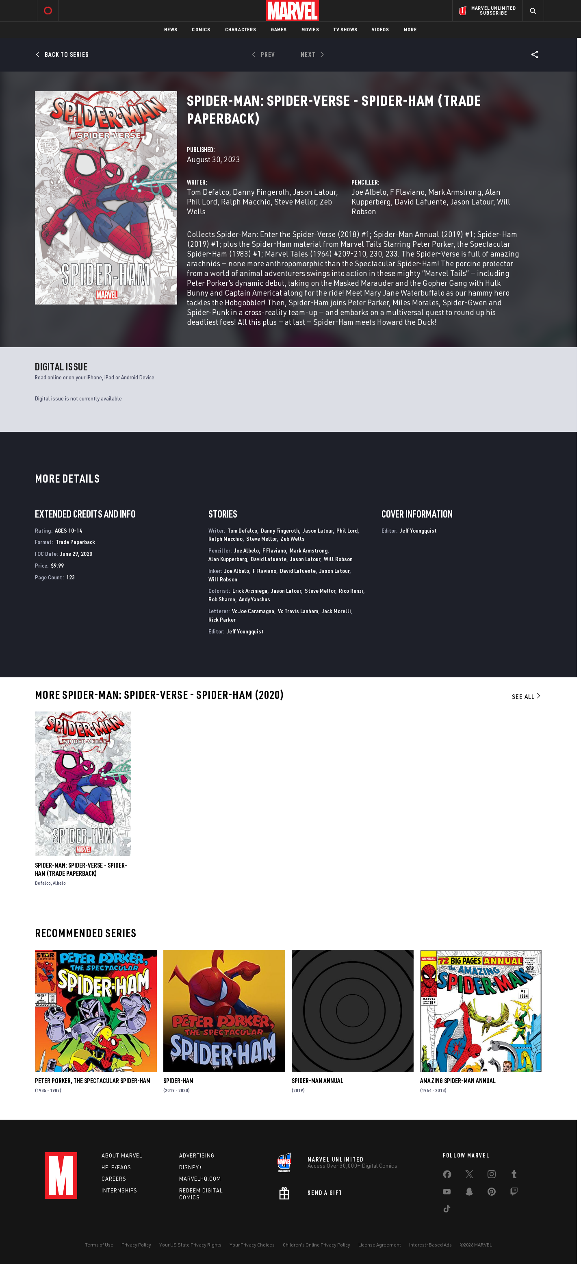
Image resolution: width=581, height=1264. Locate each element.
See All (527, 696)
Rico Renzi (351, 590)
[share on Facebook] (447, 1176)
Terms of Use (99, 1245)
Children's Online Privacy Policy (316, 1245)
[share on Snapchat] (469, 1193)
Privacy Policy (136, 1245)
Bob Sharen (221, 599)
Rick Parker (222, 619)
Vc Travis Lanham (298, 610)
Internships (119, 1190)
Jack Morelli (336, 610)
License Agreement (379, 1245)
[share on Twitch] (514, 1193)
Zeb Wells (292, 538)
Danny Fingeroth (261, 191)
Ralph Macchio (246, 201)
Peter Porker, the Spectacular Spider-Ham (92, 1081)
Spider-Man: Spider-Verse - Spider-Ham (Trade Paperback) (81, 869)
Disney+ (190, 1167)
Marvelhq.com (200, 1178)
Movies (310, 29)
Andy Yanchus (254, 599)
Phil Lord (202, 201)
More (410, 29)
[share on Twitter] (469, 1176)
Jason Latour (314, 191)
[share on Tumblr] (514, 1176)
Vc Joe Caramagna (253, 610)
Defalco (43, 883)
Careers (114, 1178)
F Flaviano (407, 191)
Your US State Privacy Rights (190, 1245)
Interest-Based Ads (430, 1245)
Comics (201, 29)
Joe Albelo (368, 191)
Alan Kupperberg (227, 558)
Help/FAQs (116, 1167)
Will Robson (338, 558)
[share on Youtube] (447, 1193)
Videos (380, 29)
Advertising (197, 1155)
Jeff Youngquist (245, 631)
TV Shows (346, 29)
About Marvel (122, 1155)
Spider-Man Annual (317, 1081)
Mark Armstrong (454, 191)
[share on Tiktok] (447, 1210)
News (171, 29)
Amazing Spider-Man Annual (458, 1081)
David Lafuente (421, 201)
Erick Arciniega (249, 590)
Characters (240, 29)
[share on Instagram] (492, 1176)
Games (279, 29)
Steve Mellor (295, 201)
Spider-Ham (178, 1081)
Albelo (59, 883)
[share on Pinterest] (492, 1193)
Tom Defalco (208, 191)
